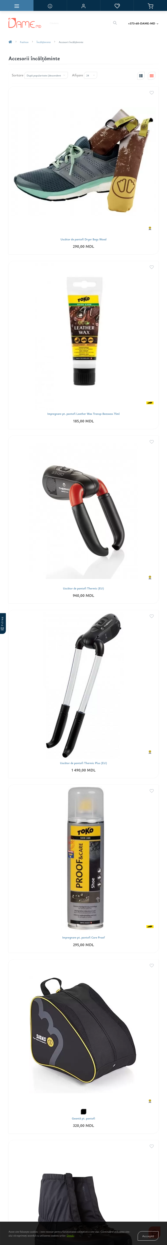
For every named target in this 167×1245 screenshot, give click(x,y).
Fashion (24, 42)
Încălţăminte (44, 42)
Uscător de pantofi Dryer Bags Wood (83, 239)
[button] (83, 5)
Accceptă (148, 1236)
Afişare (77, 74)
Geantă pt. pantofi (83, 1118)
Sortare (17, 74)
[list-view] (141, 76)
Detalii (70, 1235)
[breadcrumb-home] (10, 42)
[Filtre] (3, 623)
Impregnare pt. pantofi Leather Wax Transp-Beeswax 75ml (83, 414)
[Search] (114, 23)
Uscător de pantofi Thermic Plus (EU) (83, 763)
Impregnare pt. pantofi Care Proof (83, 937)
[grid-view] (151, 76)
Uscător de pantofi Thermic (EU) (83, 588)
